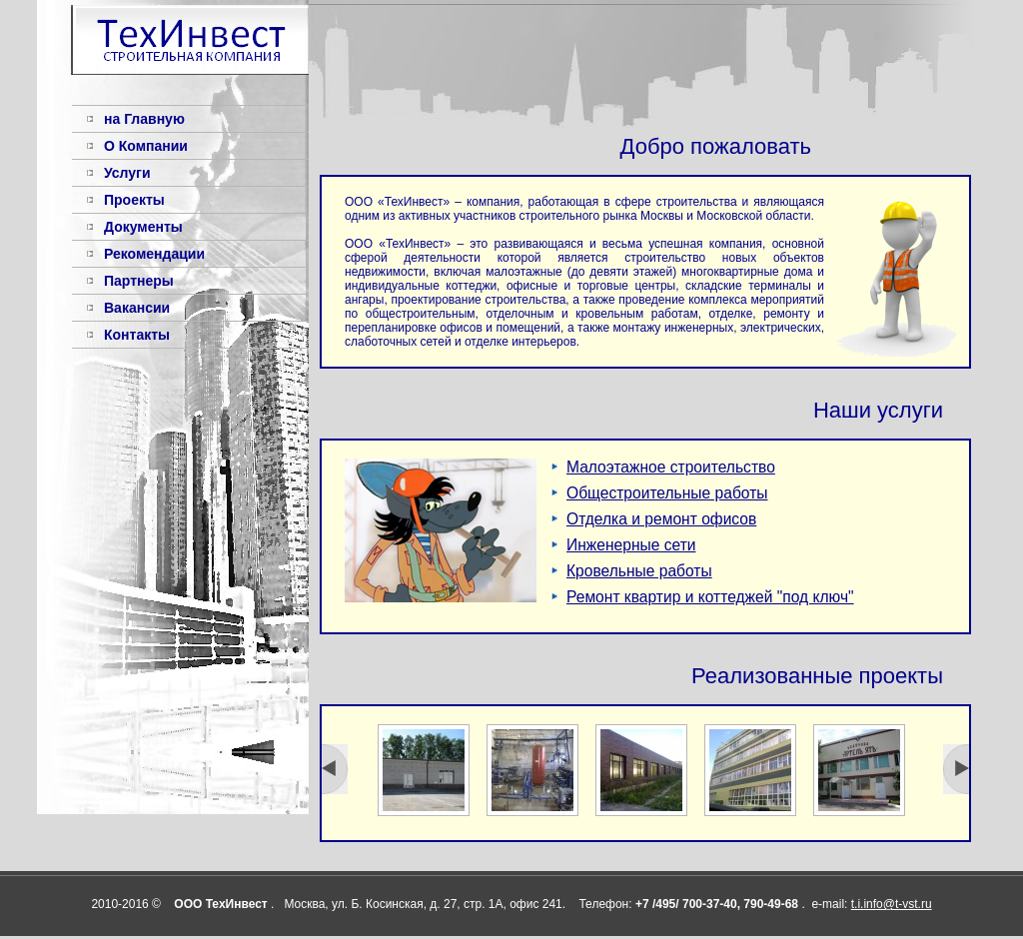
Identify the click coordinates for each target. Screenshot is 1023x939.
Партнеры (139, 281)
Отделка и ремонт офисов (661, 518)
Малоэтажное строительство (670, 467)
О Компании (146, 146)
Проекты (134, 200)
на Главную (144, 119)
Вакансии (137, 308)
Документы (143, 227)
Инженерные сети (631, 544)
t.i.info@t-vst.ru (891, 904)
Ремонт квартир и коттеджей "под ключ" (710, 596)
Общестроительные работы (667, 492)
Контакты (137, 335)
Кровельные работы (639, 570)
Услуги (127, 173)
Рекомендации (154, 254)
